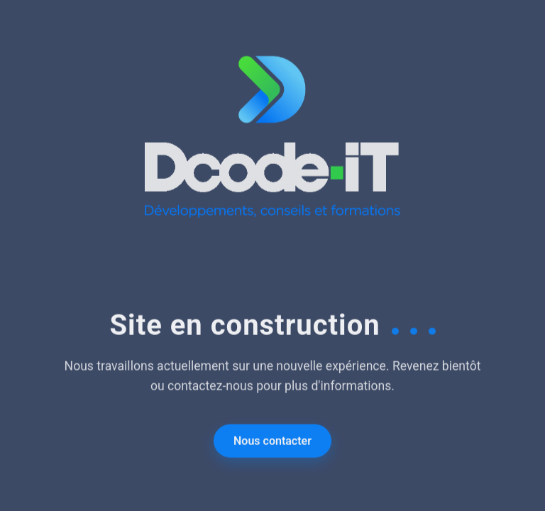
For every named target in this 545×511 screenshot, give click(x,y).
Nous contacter (272, 442)
